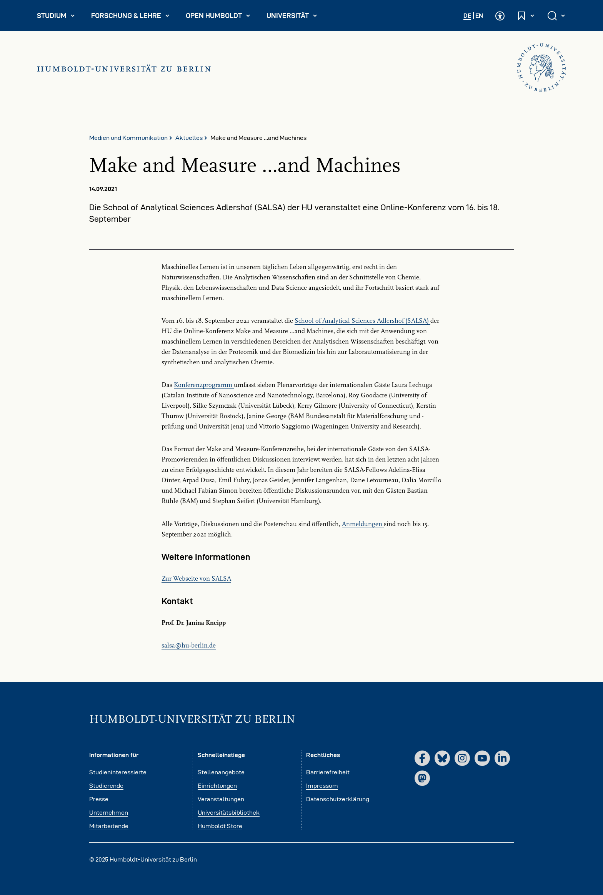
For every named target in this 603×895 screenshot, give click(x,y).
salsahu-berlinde (189, 645)
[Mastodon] (422, 778)
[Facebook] (422, 758)
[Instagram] (462, 758)
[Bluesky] (442, 758)
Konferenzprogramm (204, 385)
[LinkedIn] (502, 758)
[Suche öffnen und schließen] (556, 15)
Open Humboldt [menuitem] (221, 17)
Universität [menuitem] (295, 17)
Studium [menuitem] (59, 17)
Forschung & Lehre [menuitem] (130, 17)
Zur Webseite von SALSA (196, 579)
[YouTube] (482, 758)
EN (479, 15)
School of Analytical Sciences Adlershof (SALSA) (362, 321)
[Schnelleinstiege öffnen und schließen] (526, 15)
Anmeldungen (363, 524)
